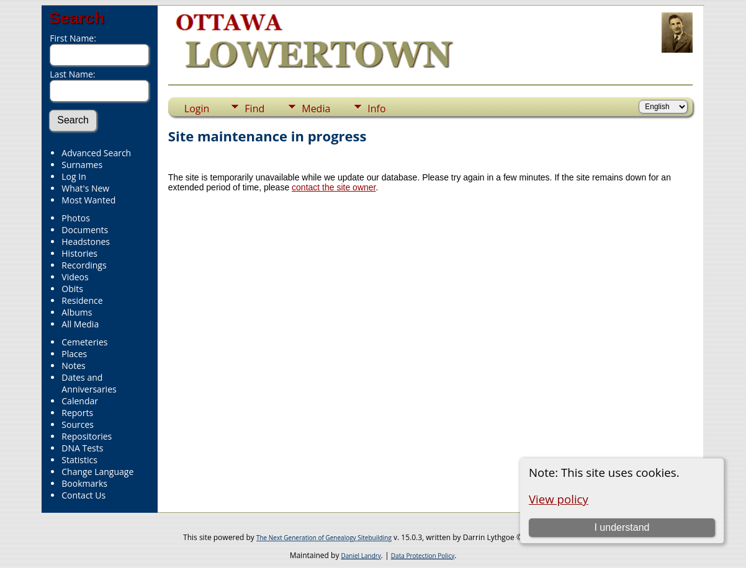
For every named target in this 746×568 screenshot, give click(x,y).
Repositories (86, 436)
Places (74, 354)
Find (254, 108)
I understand (621, 527)
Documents (84, 230)
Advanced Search (96, 153)
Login (197, 108)
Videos (74, 277)
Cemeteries (84, 342)
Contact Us (83, 495)
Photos (75, 218)
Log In (73, 176)
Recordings (83, 265)
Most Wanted (88, 200)
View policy (558, 499)
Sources (77, 424)
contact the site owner (333, 187)
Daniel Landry (361, 555)
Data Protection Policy (422, 555)
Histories (79, 253)
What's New (85, 188)
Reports (77, 413)
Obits (72, 289)
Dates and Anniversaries (88, 383)
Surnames (81, 165)
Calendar (79, 401)
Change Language (97, 471)
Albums (76, 312)
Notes (73, 365)
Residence (81, 300)
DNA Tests (82, 448)
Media (316, 108)
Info (376, 108)
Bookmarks (84, 483)
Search (76, 18)
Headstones (85, 241)
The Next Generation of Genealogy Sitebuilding (324, 537)
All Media (80, 324)
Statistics (79, 460)
